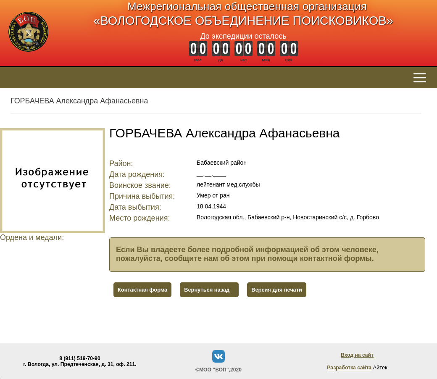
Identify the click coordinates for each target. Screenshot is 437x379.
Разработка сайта (349, 368)
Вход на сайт (357, 355)
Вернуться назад (206, 290)
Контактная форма (142, 290)
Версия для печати (276, 290)
